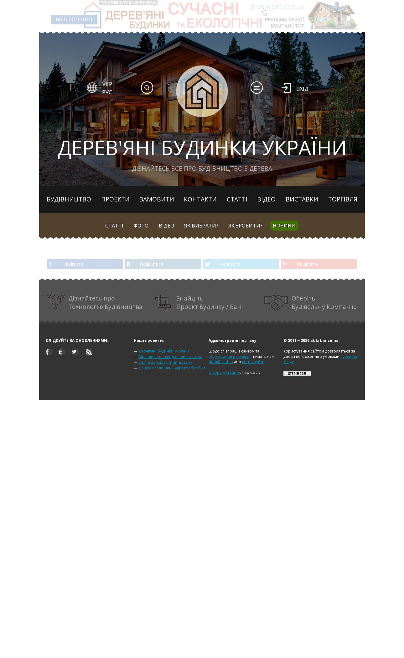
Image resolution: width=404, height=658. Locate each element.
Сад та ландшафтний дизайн (165, 362)
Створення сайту (224, 372)
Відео (266, 199)
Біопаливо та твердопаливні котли (170, 356)
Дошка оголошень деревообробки (171, 368)
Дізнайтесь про (95, 302)
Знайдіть (199, 302)
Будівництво (69, 199)
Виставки (302, 199)
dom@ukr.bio (221, 361)
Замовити (157, 199)
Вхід (302, 88)
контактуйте (253, 361)
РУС (107, 92)
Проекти (115, 199)
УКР (107, 84)
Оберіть (310, 302)
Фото (140, 225)
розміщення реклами (229, 356)
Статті (237, 199)
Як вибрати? (201, 225)
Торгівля (342, 199)
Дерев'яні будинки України (163, 351)
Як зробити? (245, 225)
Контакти (200, 199)
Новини (284, 225)
